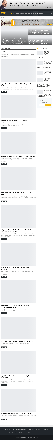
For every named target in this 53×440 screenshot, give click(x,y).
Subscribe (48, 105)
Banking (16, 13)
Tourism (38, 433)
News (21, 433)
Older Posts (4, 422)
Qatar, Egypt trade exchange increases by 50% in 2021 (34, 32)
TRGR (37, 437)
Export (35, 13)
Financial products (4, 56)
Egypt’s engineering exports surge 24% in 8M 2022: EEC (34, 42)
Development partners (26, 13)
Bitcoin (6, 54)
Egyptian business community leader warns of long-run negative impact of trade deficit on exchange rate (14, 41)
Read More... (3, 91)
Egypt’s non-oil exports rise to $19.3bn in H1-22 (16, 413)
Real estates (30, 433)
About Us (3, 10)
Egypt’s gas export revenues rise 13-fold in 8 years (45, 42)
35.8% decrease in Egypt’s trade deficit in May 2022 (17, 341)
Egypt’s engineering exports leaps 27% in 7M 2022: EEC (18, 156)
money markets (11, 433)
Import (41, 13)
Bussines (17, 54)
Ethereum (32, 54)
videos (44, 433)
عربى (7, 10)
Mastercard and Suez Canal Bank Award (47, 72)
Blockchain (12, 54)
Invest (46, 429)
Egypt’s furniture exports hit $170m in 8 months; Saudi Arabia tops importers (46, 33)
